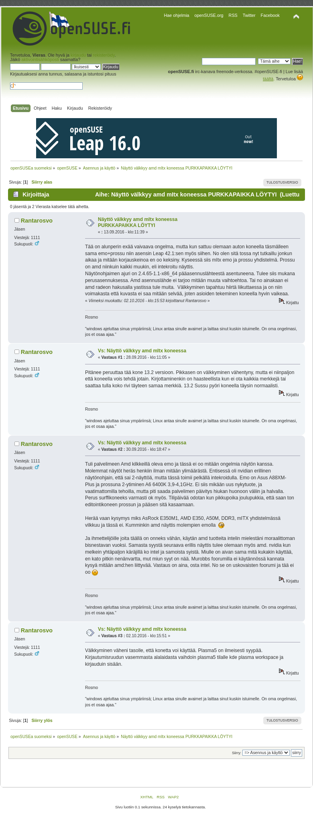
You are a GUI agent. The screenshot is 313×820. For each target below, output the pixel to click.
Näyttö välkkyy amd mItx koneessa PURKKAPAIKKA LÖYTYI (137, 223)
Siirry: (236, 753)
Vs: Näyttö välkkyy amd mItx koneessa (142, 351)
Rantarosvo (37, 220)
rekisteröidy (103, 55)
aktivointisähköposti (40, 59)
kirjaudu (78, 55)
